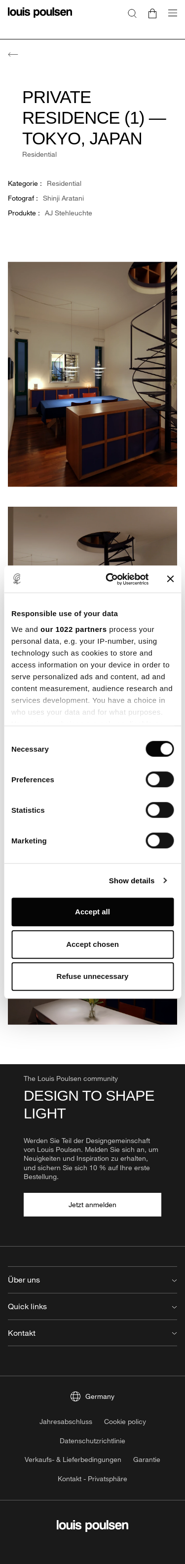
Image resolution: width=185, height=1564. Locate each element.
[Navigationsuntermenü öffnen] (169, 18)
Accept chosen (92, 944)
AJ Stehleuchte (68, 213)
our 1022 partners (73, 629)
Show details (132, 880)
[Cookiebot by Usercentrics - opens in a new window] (110, 579)
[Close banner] (170, 579)
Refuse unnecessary (93, 976)
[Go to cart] (152, 12)
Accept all (92, 911)
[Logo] (40, 18)
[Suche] (132, 12)
